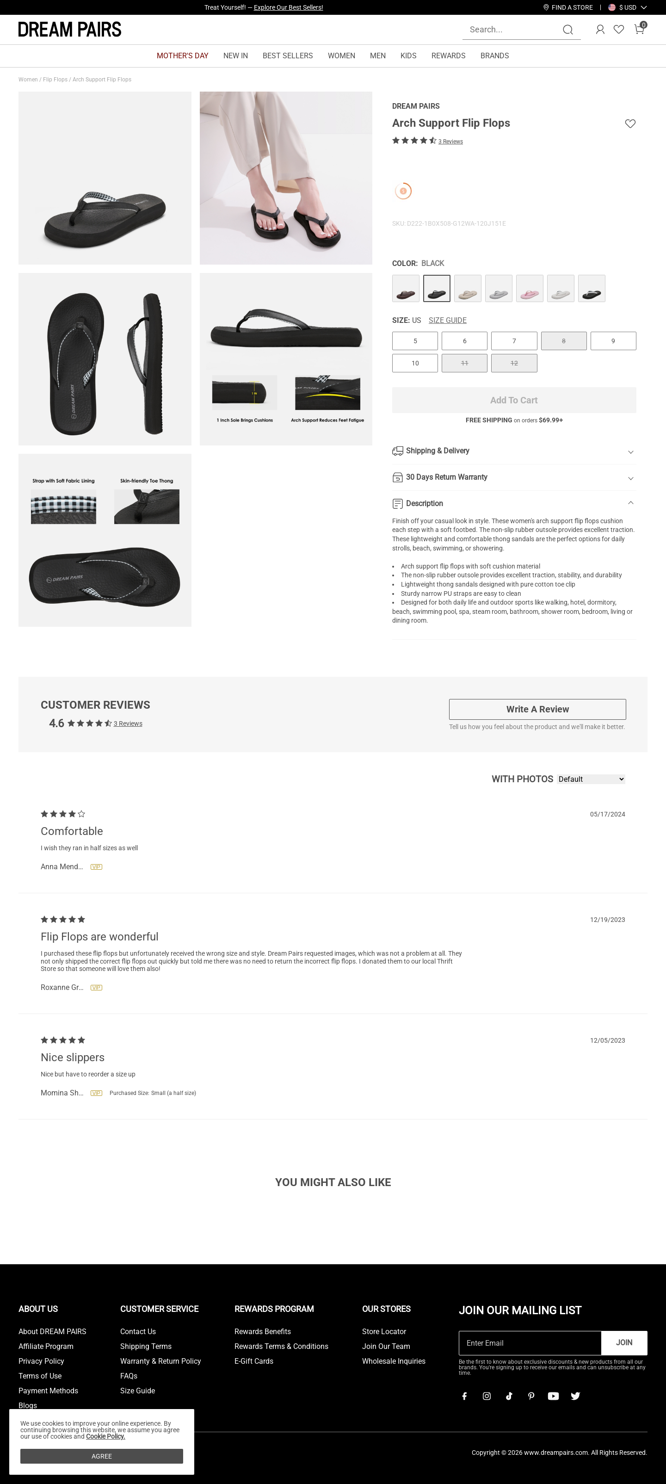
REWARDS (449, 55)
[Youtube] (553, 1396)
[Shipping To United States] (622, 7)
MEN (378, 55)
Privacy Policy (41, 1361)
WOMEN (341, 55)
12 (514, 363)
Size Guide (448, 320)
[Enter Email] (530, 1343)
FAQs (128, 1376)
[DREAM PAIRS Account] (600, 30)
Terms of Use (40, 1376)
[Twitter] (575, 1396)
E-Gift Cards (253, 1361)
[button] (628, 7)
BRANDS (495, 55)
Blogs (27, 1406)
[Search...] (516, 29)
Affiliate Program (46, 1346)
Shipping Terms (146, 1346)
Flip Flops (56, 79)
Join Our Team (386, 1346)
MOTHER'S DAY (183, 55)
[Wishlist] (618, 30)
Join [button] (624, 1342)
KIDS (409, 55)
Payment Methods (48, 1391)
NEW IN (235, 55)
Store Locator (384, 1332)
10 (415, 363)
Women (28, 79)
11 (465, 363)
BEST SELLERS (288, 55)
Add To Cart (514, 400)
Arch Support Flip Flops (103, 79)
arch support (554, 521)
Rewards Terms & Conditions (281, 1346)
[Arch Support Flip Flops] (405, 288)
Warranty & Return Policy (160, 1361)
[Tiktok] (508, 1396)
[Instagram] (486, 1396)
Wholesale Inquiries (394, 1361)
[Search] (568, 29)
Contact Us (138, 1332)
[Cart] (639, 30)
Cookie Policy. (105, 1436)
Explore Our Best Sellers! (288, 7)
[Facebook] (464, 1396)
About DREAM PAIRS (52, 1332)
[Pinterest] (530, 1396)
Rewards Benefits (262, 1332)
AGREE (102, 1456)
